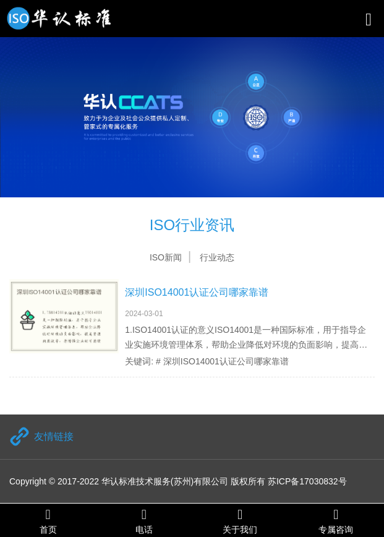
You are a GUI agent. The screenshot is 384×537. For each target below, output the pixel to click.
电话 (144, 521)
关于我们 (240, 521)
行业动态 (217, 257)
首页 (48, 521)
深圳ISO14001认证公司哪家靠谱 (196, 292)
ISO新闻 (166, 257)
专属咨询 (336, 521)
